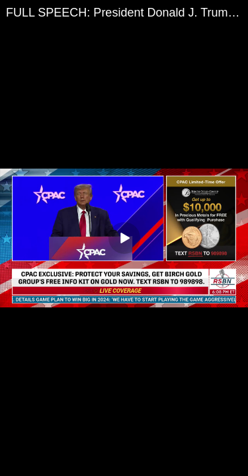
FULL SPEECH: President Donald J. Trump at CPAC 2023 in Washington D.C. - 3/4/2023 (127, 12)
